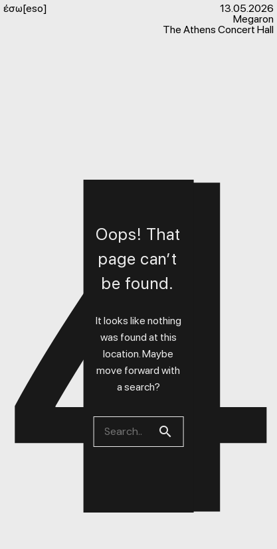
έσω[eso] (25, 8)
